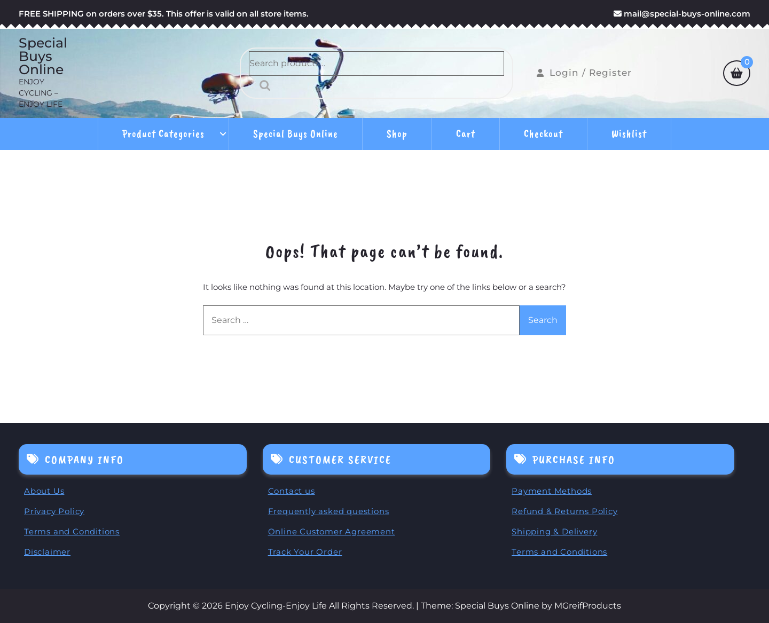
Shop (397, 133)
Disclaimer (47, 552)
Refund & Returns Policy (564, 511)
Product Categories (163, 133)
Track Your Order (305, 552)
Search (262, 85)
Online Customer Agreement (331, 531)
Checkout (543, 133)
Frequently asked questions (328, 511)
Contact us (291, 491)
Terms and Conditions (72, 531)
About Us (44, 491)
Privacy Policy (54, 511)
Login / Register (584, 72)
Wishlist (629, 133)
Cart (465, 133)
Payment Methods (552, 491)
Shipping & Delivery (554, 531)
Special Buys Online (43, 56)
